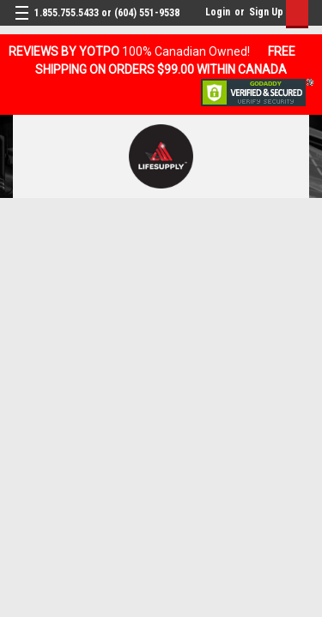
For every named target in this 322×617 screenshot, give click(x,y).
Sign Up (266, 12)
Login (217, 12)
